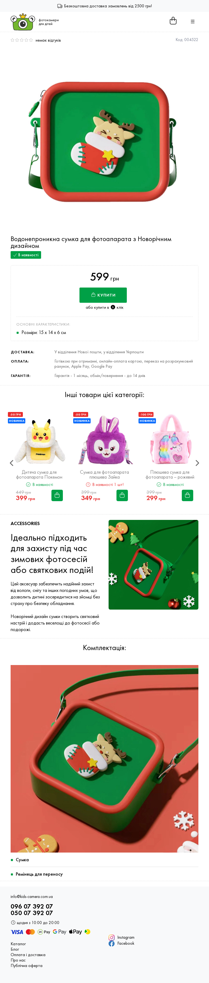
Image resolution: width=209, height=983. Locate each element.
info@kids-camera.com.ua (32, 897)
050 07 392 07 (32, 913)
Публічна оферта (26, 965)
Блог (15, 949)
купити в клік (109, 307)
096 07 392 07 (32, 906)
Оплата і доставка (28, 954)
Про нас (18, 960)
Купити (103, 295)
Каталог (18, 944)
